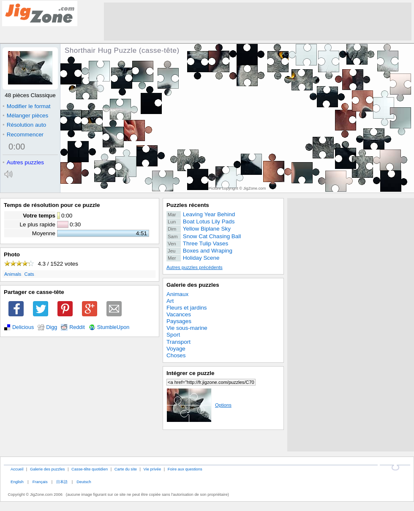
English (17, 481)
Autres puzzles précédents (194, 267)
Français (40, 481)
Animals (12, 274)
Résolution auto (24, 125)
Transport (178, 342)
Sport (173, 335)
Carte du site (125, 469)
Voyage (175, 348)
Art (170, 301)
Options (199, 405)
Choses (176, 355)
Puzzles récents (187, 205)
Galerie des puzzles (192, 285)
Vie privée (152, 469)
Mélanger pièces (25, 115)
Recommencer (23, 134)
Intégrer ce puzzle (190, 373)
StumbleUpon (113, 327)
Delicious (23, 327)
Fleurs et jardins (186, 307)
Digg (51, 327)
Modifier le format (27, 106)
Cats (29, 274)
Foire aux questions (185, 469)
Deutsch (83, 481)
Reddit (77, 327)
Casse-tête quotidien (89, 469)
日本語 (62, 481)
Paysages (178, 321)
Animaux (177, 294)
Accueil (17, 469)
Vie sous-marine (186, 328)
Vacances (178, 314)
